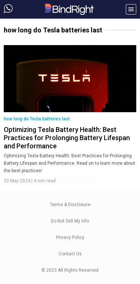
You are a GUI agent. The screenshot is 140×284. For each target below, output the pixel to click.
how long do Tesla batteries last (37, 119)
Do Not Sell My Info (70, 221)
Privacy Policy (70, 237)
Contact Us (70, 253)
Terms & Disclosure (70, 204)
